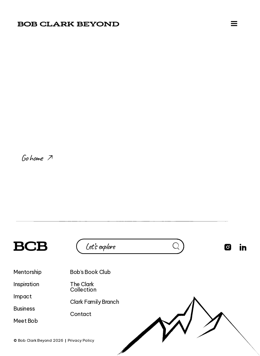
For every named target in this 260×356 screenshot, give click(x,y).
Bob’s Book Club (90, 272)
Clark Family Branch (94, 301)
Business (24, 308)
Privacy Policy (81, 340)
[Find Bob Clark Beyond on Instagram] (227, 246)
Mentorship (27, 272)
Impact (22, 296)
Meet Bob (26, 320)
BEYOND (104, 340)
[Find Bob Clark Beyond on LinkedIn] (243, 246)
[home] (68, 23)
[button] (233, 23)
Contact (80, 314)
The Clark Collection (83, 287)
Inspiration (26, 284)
